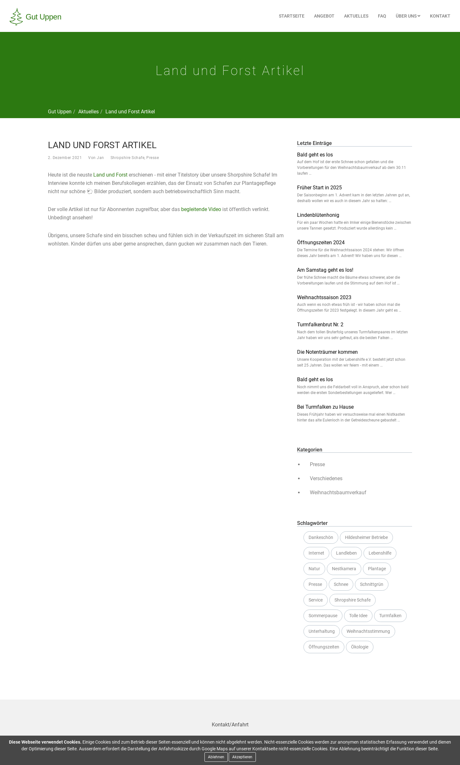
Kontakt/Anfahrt (230, 725)
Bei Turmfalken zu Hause (325, 407)
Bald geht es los (315, 155)
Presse (152, 157)
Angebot (324, 16)
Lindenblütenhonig (318, 215)
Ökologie (359, 646)
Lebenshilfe (380, 553)
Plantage (377, 568)
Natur (314, 568)
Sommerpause (323, 615)
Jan (100, 157)
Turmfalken (390, 615)
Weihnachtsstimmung (368, 631)
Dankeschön (321, 537)
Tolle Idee (358, 615)
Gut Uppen (60, 112)
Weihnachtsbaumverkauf (338, 492)
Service (316, 599)
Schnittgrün (371, 584)
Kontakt (440, 16)
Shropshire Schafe (128, 157)
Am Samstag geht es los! (325, 270)
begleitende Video (201, 209)
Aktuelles (356, 16)
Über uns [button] (408, 16)
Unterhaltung (322, 631)
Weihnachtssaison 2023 (324, 297)
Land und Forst (110, 175)
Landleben (346, 553)
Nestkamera (344, 568)
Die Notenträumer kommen (327, 352)
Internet (316, 553)
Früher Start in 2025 (319, 188)
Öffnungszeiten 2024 (321, 242)
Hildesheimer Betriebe (366, 537)
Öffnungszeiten (324, 646)
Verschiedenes (326, 478)
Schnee (341, 584)
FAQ (382, 16)
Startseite (291, 16)
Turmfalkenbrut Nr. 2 (320, 325)
